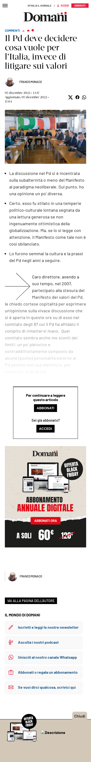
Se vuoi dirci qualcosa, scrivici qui (47, 687)
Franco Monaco (30, 81)
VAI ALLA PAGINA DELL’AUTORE (31, 601)
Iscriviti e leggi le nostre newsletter (48, 627)
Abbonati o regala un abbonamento (48, 672)
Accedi (45, 429)
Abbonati (45, 408)
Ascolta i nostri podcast (38, 642)
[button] (70, 97)
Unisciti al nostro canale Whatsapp (47, 657)
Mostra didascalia (45, 137)
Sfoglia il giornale (39, 5)
